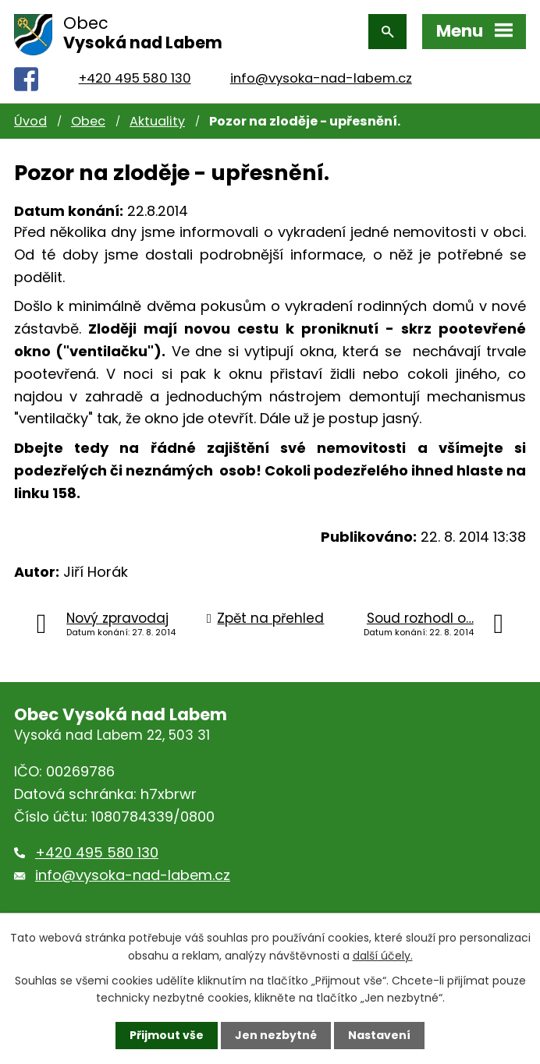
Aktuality (157, 121)
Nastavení (379, 1035)
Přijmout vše (167, 1035)
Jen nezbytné (276, 1035)
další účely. (383, 955)
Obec (88, 121)
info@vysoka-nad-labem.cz (321, 78)
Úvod (30, 121)
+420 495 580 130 (135, 78)
